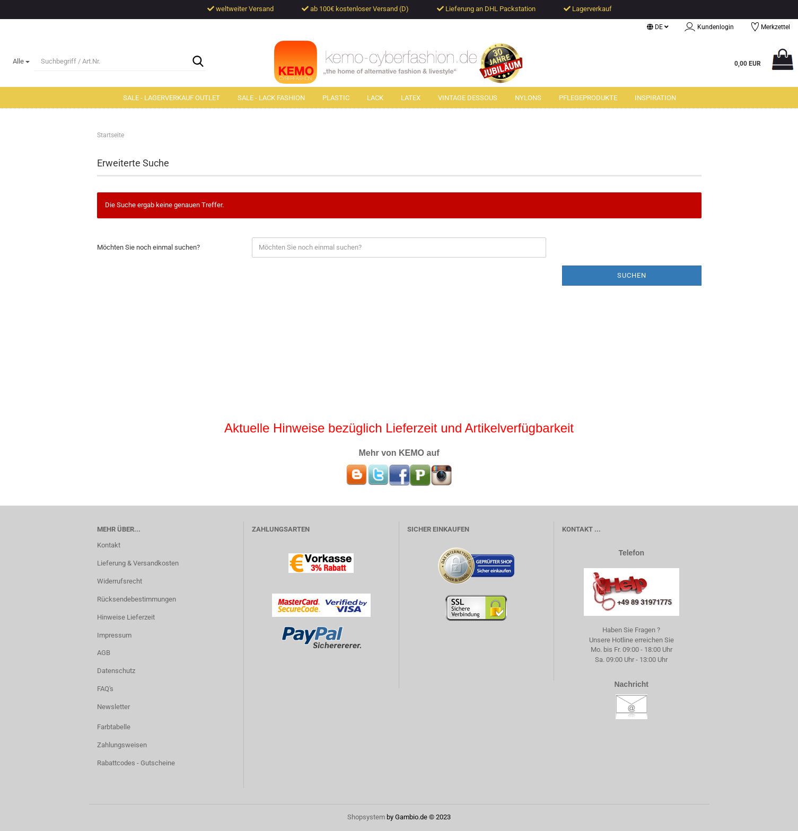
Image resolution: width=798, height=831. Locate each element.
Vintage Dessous (467, 98)
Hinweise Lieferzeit (126, 617)
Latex (410, 98)
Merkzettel (770, 28)
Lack (375, 98)
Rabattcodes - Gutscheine (136, 763)
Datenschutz (116, 671)
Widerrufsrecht (119, 581)
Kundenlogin (709, 28)
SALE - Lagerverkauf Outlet (171, 98)
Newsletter (113, 707)
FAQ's (105, 689)
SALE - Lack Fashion (271, 98)
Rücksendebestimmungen (136, 599)
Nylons (528, 98)
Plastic (335, 98)
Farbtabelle (113, 727)
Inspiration (655, 98)
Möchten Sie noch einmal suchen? (148, 247)
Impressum (114, 635)
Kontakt (108, 545)
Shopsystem (366, 817)
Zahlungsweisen (122, 745)
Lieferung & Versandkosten (138, 563)
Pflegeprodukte (588, 98)
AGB (103, 653)
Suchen (631, 275)
